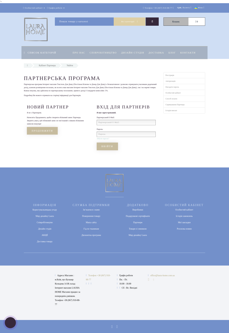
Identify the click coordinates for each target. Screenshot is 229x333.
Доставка (157, 52)
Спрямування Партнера (175, 104)
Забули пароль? (103, 138)
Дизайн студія (133, 52)
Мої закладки (184, 222)
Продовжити (42, 131)
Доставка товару (44, 241)
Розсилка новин (184, 229)
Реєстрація (170, 75)
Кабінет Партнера (47, 65)
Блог (174, 52)
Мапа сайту (91, 222)
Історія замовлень (184, 216)
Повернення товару (91, 216)
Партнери (137, 222)
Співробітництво (103, 52)
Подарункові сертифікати (138, 216)
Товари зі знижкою (138, 229)
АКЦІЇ (45, 235)
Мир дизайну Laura (45, 216)
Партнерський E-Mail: (106, 117)
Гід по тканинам (91, 229)
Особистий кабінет (173, 93)
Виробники (137, 210)
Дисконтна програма (91, 235)
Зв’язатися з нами (91, 210)
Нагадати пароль (172, 87)
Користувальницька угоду (44, 210)
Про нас (79, 52)
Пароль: (100, 129)
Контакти (190, 52)
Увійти (70, 65)
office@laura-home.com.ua (162, 275)
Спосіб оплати (171, 99)
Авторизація (171, 81)
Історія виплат (171, 110)
